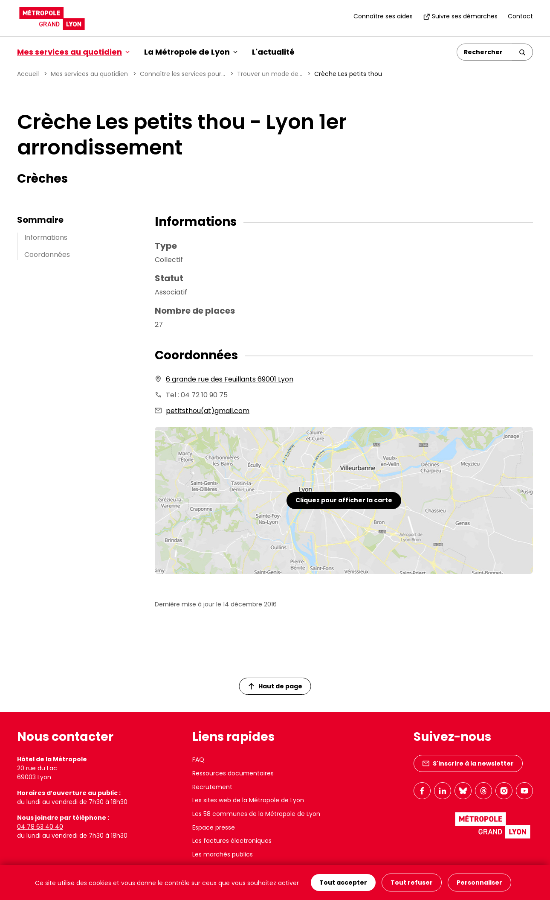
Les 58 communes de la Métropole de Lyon (256, 814)
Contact (520, 16)
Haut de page (275, 686)
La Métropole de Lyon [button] (190, 52)
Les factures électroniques (232, 840)
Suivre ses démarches (460, 16)
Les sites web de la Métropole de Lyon (248, 800)
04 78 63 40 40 (40, 826)
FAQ (198, 759)
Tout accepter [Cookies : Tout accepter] (343, 882)
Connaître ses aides (383, 16)
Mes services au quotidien (89, 74)
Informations (45, 237)
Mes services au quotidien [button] (73, 52)
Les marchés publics (222, 854)
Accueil (28, 74)
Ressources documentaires (233, 773)
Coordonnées (47, 254)
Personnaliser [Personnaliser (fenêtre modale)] (479, 882)
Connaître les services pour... (182, 74)
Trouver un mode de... (269, 74)
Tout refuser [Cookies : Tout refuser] (412, 882)
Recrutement (212, 787)
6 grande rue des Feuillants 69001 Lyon (229, 379)
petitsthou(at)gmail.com (207, 411)
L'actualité (273, 52)
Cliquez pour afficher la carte (343, 500)
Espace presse (213, 827)
